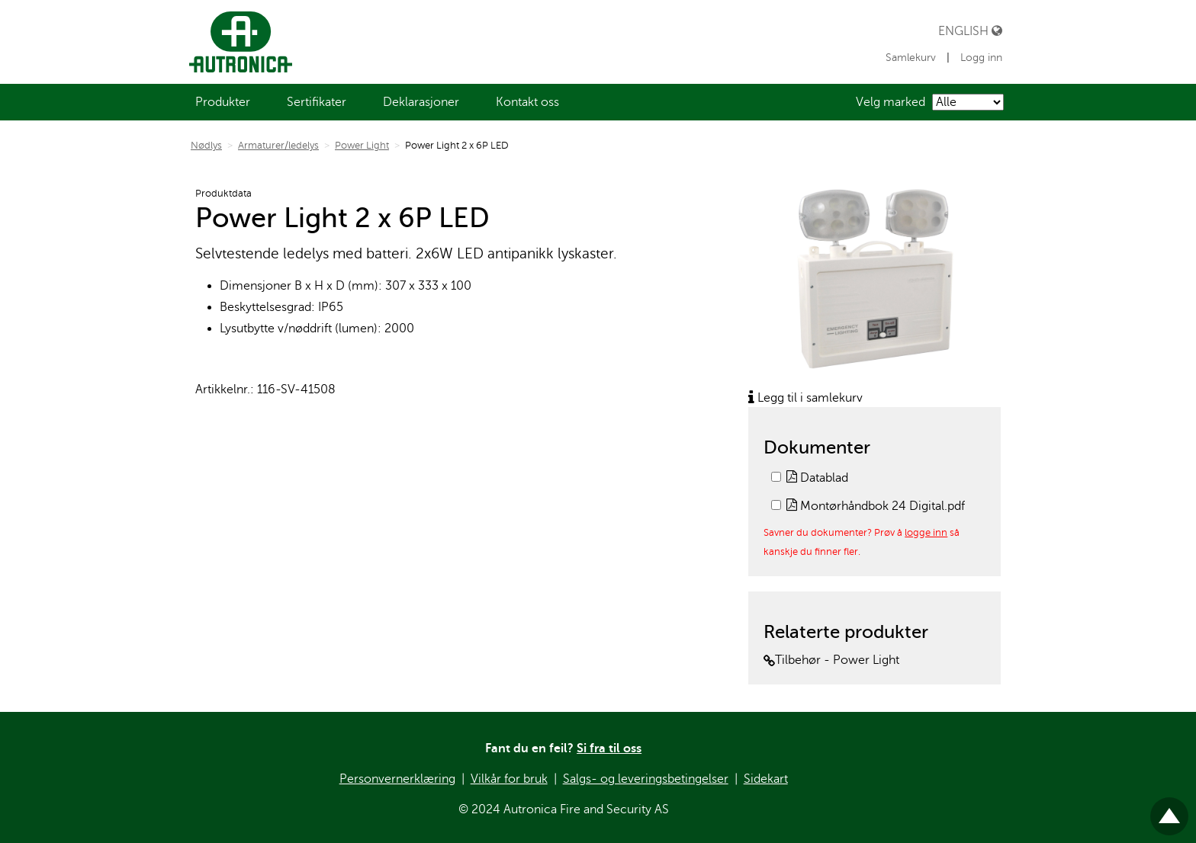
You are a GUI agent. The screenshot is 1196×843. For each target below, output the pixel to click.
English (970, 30)
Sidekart (766, 779)
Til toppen (1169, 809)
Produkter (222, 102)
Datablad (817, 478)
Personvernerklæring (397, 779)
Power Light (362, 145)
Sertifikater (316, 102)
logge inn (926, 532)
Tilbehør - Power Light (831, 660)
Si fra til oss (609, 748)
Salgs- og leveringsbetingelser (645, 779)
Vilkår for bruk (509, 779)
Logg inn (981, 57)
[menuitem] (222, 102)
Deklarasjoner (421, 102)
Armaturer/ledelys (278, 145)
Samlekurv (912, 57)
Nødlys (206, 145)
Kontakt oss (527, 102)
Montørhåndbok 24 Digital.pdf (875, 506)
